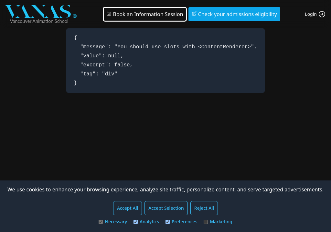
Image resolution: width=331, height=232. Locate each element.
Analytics (146, 221)
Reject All (204, 208)
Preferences (181, 221)
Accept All (127, 208)
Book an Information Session (144, 14)
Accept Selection (166, 208)
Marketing (218, 221)
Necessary (113, 221)
